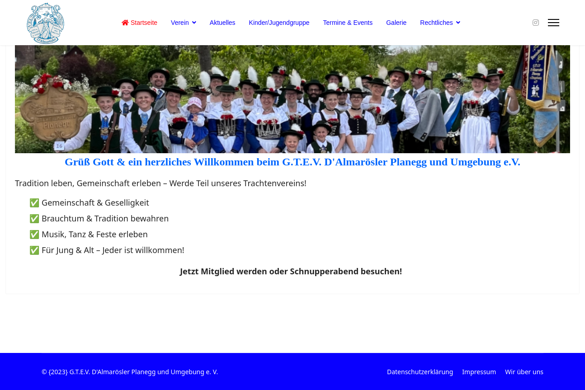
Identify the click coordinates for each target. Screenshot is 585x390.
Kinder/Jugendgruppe (279, 22)
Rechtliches (436, 22)
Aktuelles (223, 22)
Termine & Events (348, 22)
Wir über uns (524, 371)
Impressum (479, 371)
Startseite (139, 22)
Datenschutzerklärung (420, 371)
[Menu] (553, 22)
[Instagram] (536, 23)
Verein (180, 22)
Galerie (396, 22)
